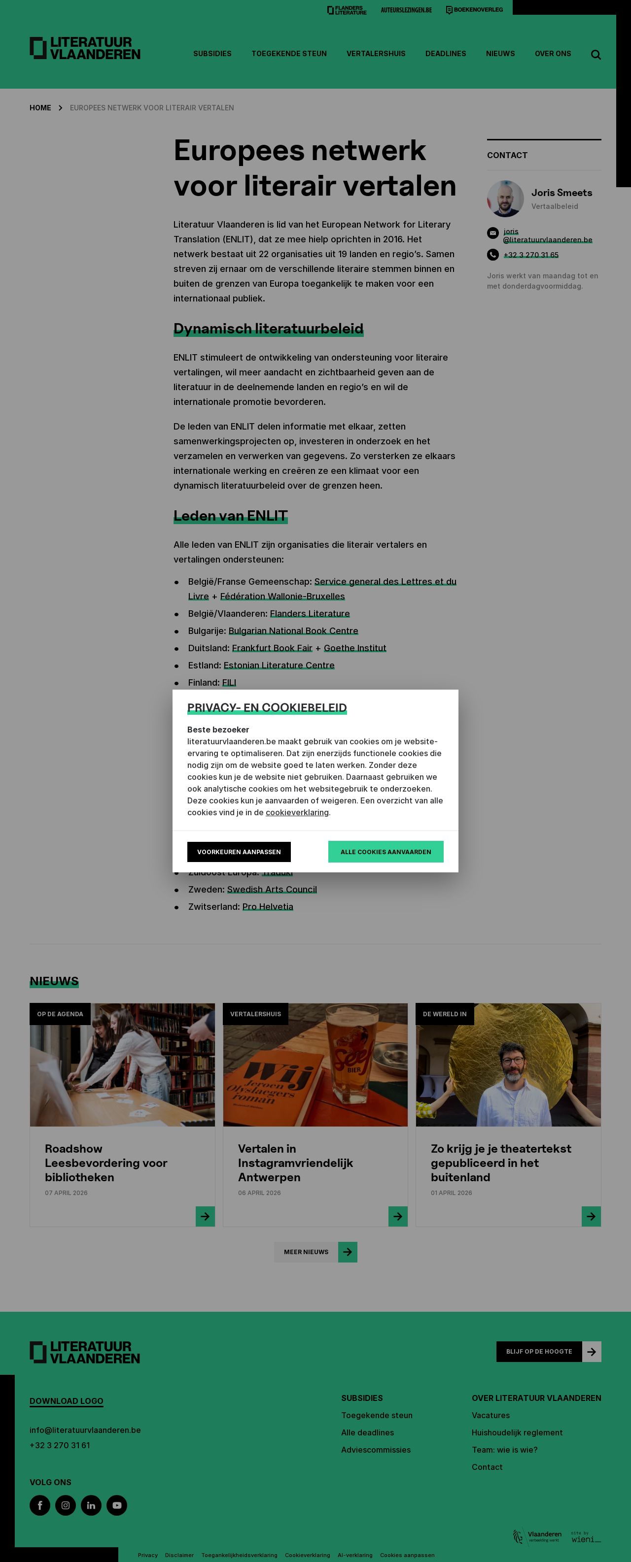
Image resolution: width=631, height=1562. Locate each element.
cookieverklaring (297, 812)
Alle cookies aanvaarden (386, 852)
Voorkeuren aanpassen (239, 852)
